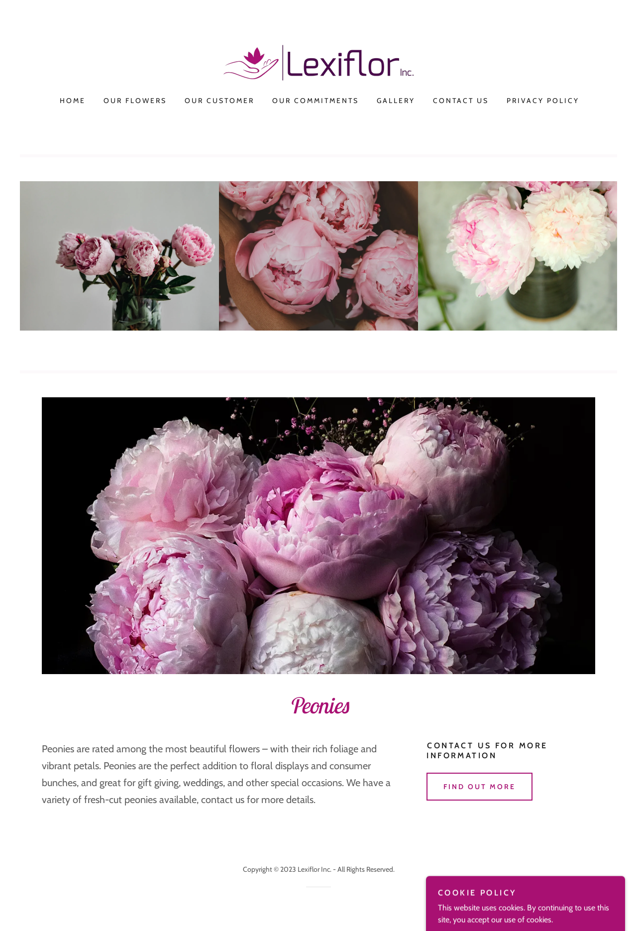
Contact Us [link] (461, 100)
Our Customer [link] (219, 100)
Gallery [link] (396, 100)
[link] (318, 62)
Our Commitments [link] (315, 100)
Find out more (479, 786)
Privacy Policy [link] (543, 100)
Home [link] (73, 100)
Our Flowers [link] (135, 100)
